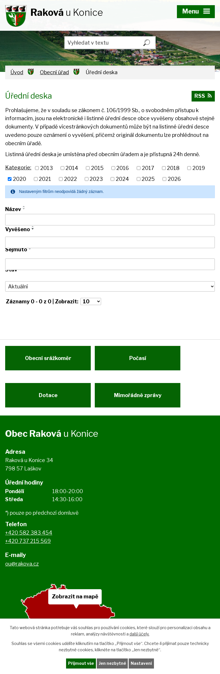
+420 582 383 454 (28, 536)
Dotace (48, 398)
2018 (173, 168)
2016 (122, 168)
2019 (198, 168)
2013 (46, 168)
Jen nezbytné (112, 663)
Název (13, 209)
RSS (203, 96)
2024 (122, 179)
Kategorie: (18, 167)
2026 (174, 179)
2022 (70, 179)
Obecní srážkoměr (48, 359)
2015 (97, 168)
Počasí (138, 359)
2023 (96, 179)
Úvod (16, 72)
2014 (71, 168)
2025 (148, 179)
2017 (148, 168)
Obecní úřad (54, 72)
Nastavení (141, 663)
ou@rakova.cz (22, 567)
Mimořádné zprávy (139, 398)
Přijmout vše (81, 663)
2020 (19, 179)
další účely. (139, 633)
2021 (45, 179)
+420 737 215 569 (28, 544)
